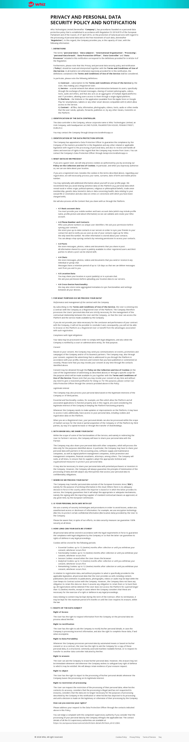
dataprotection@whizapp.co (100, 132)
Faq (160, 737)
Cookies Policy (121, 737)
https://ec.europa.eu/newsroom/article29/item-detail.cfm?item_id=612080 (86, 723)
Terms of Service (149, 737)
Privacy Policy (135, 737)
